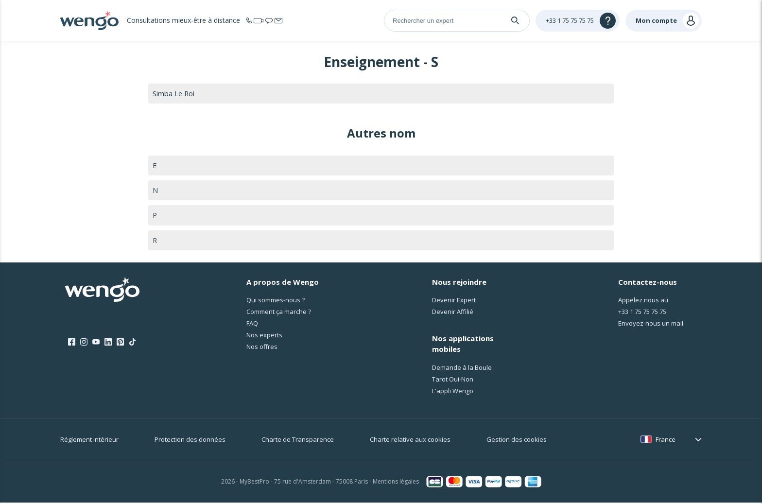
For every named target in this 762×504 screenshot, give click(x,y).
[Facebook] (71, 343)
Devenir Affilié (452, 313)
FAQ (252, 325)
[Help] (578, 21)
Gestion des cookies (516, 440)
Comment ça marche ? (278, 313)
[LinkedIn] (108, 343)
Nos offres (261, 348)
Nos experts (264, 336)
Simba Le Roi (174, 93)
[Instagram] (83, 343)
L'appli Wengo (452, 392)
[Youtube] (96, 343)
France (665, 440)
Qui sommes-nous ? (275, 301)
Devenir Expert (454, 301)
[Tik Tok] (132, 343)
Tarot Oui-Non (452, 380)
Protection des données (190, 440)
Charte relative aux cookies (410, 440)
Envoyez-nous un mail (650, 325)
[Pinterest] (120, 343)
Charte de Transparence (297, 440)
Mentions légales (396, 483)
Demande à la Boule (462, 369)
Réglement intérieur (89, 440)
